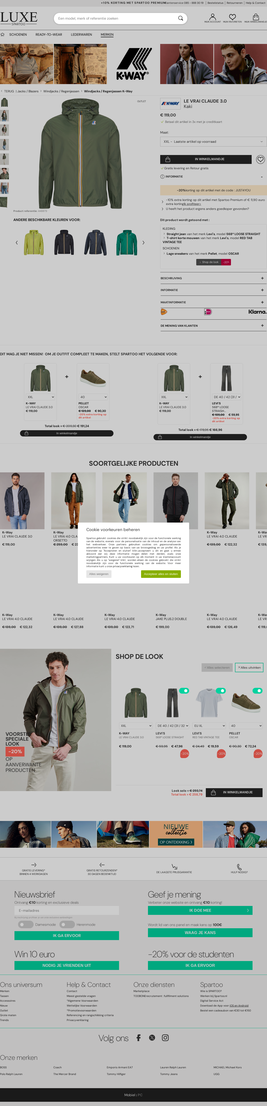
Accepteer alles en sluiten (161, 574)
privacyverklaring (122, 566)
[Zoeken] (180, 18)
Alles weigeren (99, 574)
